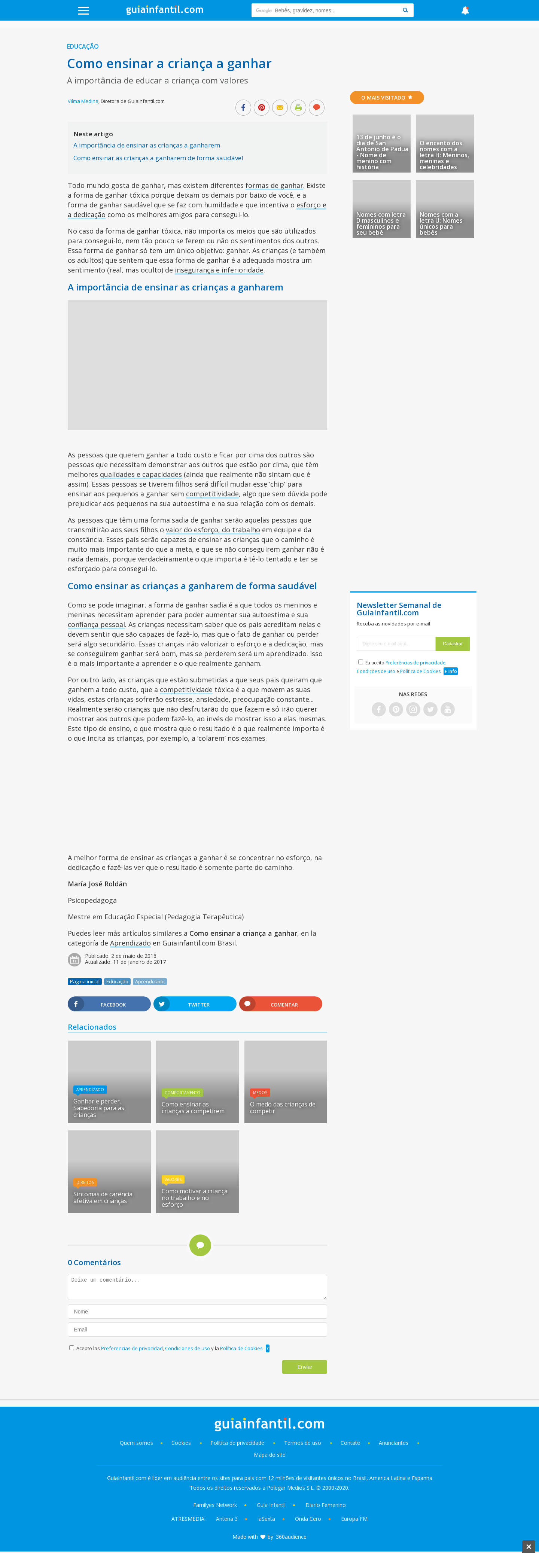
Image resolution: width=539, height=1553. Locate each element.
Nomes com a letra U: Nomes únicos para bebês (441, 223)
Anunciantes (393, 1442)
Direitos (85, 1182)
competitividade (212, 493)
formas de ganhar (274, 185)
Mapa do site (270, 1454)
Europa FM (354, 1518)
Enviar (305, 1367)
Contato (350, 1442)
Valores (173, 1179)
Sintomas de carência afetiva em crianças (103, 1197)
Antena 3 (227, 1518)
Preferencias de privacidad (132, 1348)
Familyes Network (215, 1504)
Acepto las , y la (170, 1348)
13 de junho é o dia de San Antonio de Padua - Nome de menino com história (382, 152)
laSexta (266, 1518)
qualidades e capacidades (141, 474)
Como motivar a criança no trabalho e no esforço (195, 1198)
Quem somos (136, 1442)
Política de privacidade (238, 1442)
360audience (291, 1536)
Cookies (181, 1442)
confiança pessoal (96, 624)
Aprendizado (130, 942)
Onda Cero (308, 1518)
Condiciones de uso (188, 1348)
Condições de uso (376, 671)
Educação (83, 46)
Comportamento (182, 1092)
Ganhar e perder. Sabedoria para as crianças (98, 1108)
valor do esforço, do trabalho (213, 529)
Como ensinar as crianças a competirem (193, 1107)
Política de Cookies (241, 1348)
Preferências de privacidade (415, 663)
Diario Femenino (325, 1504)
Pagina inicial (85, 981)
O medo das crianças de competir (283, 1107)
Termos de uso (302, 1442)
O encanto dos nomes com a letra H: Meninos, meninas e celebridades (444, 155)
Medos (260, 1092)
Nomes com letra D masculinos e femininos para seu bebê (381, 223)
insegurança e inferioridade (219, 269)
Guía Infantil (271, 1504)
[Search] (405, 10)
